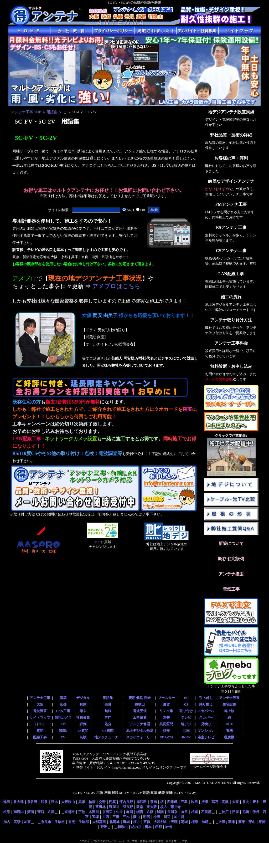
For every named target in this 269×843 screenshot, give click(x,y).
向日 (184, 812)
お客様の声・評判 (231, 158)
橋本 (148, 827)
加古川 (179, 817)
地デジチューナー (108, 737)
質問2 (63, 731)
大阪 (40, 704)
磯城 (126, 822)
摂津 (204, 802)
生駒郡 (84, 822)
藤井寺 (175, 807)
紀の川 (136, 827)
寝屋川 (114, 807)
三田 (115, 817)
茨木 (54, 802)
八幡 (150, 812)
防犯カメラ (63, 717)
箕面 (30, 812)
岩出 (168, 827)
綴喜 (139, 812)
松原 (6, 812)
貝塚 (81, 802)
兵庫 (83, 704)
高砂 (17, 822)
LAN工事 (63, 711)
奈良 (108, 704)
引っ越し (206, 698)
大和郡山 (160, 822)
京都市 (70, 812)
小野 (156, 817)
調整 (166, 717)
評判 (83, 724)
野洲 (103, 827)
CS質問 (107, 731)
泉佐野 (32, 802)
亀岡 (129, 812)
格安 (166, 731)
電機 (229, 731)
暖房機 (229, 737)
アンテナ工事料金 (231, 343)
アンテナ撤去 (231, 574)
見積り (206, 724)
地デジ (186, 724)
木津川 (94, 812)
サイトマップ (40, 717)
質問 (40, 731)
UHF (229, 724)
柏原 (92, 802)
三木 (126, 817)
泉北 (245, 802)
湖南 (262, 822)
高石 (214, 802)
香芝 (71, 822)
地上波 (229, 711)
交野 (102, 802)
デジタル (83, 698)
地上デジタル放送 (139, 731)
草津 (231, 822)
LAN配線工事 (231, 274)
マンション (206, 731)
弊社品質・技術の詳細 (231, 135)
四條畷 (172, 802)
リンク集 (166, 711)
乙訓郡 (206, 812)
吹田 (194, 802)
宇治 (81, 812)
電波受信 (140, 711)
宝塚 (95, 817)
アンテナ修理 (140, 724)
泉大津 (18, 802)
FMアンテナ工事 (231, 204)
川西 (105, 817)
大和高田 (99, 822)
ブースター (166, 698)
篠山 (136, 817)
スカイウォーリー (139, 737)
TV (63, 737)
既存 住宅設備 (231, 558)
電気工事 (231, 589)
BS (186, 698)
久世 (119, 812)
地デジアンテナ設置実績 (231, 112)
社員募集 (83, 717)
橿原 (194, 822)
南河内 (18, 812)
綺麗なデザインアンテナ (231, 181)
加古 (6, 822)
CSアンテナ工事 (231, 250)
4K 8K (186, 737)
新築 (63, 698)
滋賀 (166, 704)
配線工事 (40, 737)
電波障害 (40, 711)
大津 (222, 822)
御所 (204, 822)
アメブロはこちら (116, 286)
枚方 (163, 807)
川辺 (167, 817)
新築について (231, 543)
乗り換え (206, 704)
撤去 (83, 711)
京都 (63, 704)
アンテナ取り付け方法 (231, 320)
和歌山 (139, 704)
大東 (235, 802)
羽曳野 (128, 807)
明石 (146, 817)
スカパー (206, 717)
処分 (108, 724)
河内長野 (126, 802)
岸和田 (141, 802)
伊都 (158, 827)
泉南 (153, 802)
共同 (186, 731)
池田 (6, 802)
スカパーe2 (206, 711)
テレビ (186, 717)
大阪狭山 (68, 802)
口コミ (40, 724)
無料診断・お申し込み (231, 366)
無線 (108, 711)
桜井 (136, 822)
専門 (108, 717)
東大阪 (152, 807)
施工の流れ (231, 297)
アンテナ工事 (40, 698)
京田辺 (107, 812)
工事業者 (140, 717)
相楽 (194, 812)
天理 (174, 822)
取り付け (186, 711)
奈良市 (46, 822)
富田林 (100, 807)
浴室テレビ (206, 737)
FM (63, 724)
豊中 (255, 802)
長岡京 (172, 812)
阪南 (139, 807)
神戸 (225, 812)
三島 (184, 802)
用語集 (52, 112)
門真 (112, 802)
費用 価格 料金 (139, 698)
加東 (27, 822)
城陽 (160, 812)
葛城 (184, 822)
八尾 (51, 812)
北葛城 (114, 822)
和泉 (44, 802)
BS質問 (83, 731)
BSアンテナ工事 (231, 227)
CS (186, 704)
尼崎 (245, 812)
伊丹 (255, 812)
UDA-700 (166, 737)
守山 (252, 822)
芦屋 (235, 812)
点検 (83, 737)
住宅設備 (229, 704)
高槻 (225, 802)
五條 (146, 822)
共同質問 (166, 724)
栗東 (241, 822)
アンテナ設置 (229, 698)
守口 (40, 812)
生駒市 (60, 822)
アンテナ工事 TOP (26, 112)
